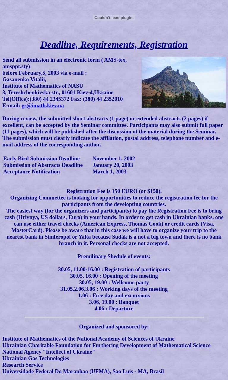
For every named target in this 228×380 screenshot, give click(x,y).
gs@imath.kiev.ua (43, 105)
